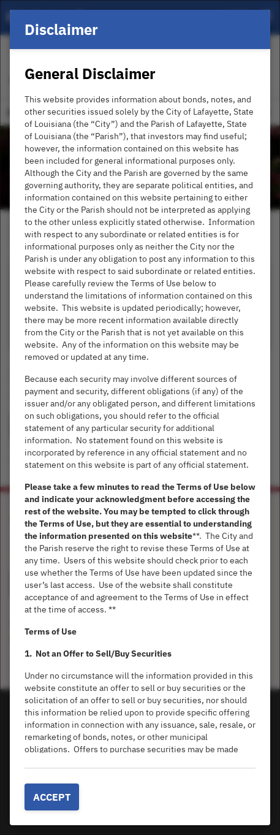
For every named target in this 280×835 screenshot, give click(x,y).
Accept (51, 797)
